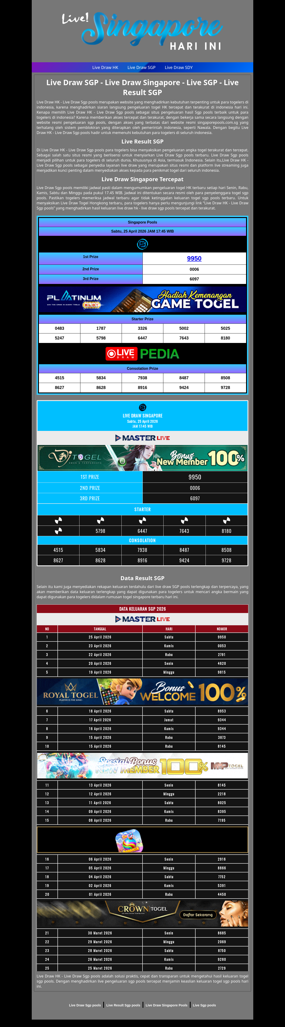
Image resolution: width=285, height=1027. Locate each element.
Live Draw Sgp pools (85, 1005)
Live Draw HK (105, 67)
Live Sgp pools (204, 1005)
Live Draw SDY (179, 67)
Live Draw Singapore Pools (167, 1005)
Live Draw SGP (141, 67)
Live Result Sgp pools (123, 1005)
